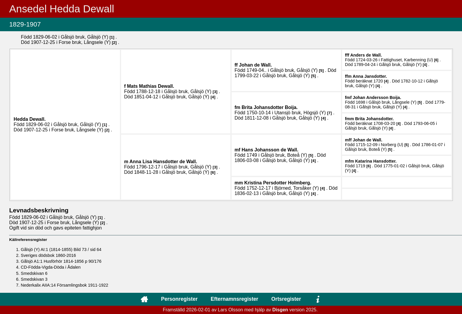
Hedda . (29, 119)
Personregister (179, 299)
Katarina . (376, 161)
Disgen (280, 309)
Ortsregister (286, 299)
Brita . (270, 107)
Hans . (270, 149)
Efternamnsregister (234, 299)
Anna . (370, 76)
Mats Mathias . (150, 86)
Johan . (255, 64)
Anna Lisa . (163, 161)
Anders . (366, 55)
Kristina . (277, 182)
